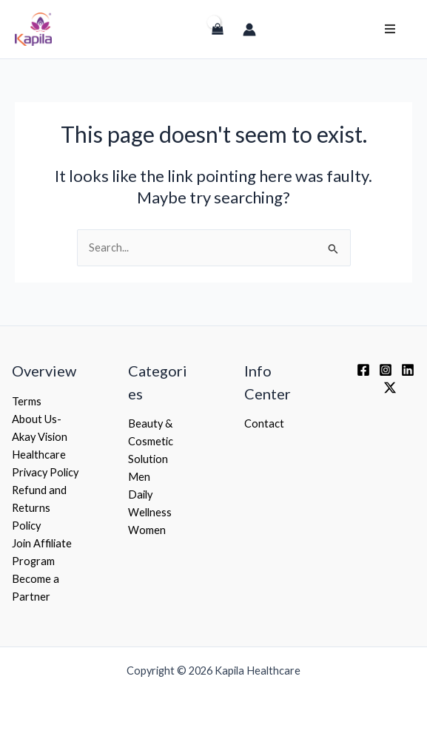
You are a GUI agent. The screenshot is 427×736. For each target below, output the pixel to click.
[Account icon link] (249, 29)
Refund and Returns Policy (39, 508)
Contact (264, 423)
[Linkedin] (407, 370)
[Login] (185, 35)
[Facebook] (363, 370)
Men (139, 476)
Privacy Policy (45, 472)
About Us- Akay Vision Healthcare (39, 437)
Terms (26, 401)
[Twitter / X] (390, 387)
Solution (148, 459)
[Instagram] (385, 370)
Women (147, 530)
